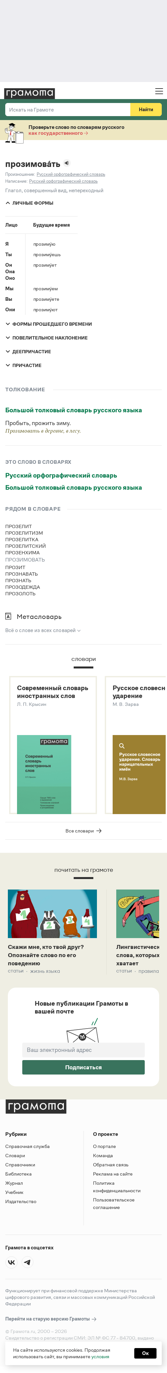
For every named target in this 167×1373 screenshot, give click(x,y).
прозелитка (21, 539)
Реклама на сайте (113, 1177)
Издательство (20, 1204)
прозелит (18, 526)
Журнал (14, 1186)
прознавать (21, 574)
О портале (104, 1149)
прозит (15, 567)
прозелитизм (24, 533)
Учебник (14, 1195)
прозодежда (22, 587)
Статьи (16, 974)
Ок (145, 1353)
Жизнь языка (45, 974)
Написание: (16, 181)
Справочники (20, 1168)
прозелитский (25, 546)
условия (100, 1356)
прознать (18, 580)
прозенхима (22, 552)
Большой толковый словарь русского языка (73, 410)
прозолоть (20, 593)
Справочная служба (27, 1149)
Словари (15, 1158)
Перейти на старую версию (51, 1322)
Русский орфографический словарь (61, 475)
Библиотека (18, 1177)
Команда (103, 1158)
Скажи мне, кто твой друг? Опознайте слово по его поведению (49, 957)
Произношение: (20, 174)
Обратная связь (110, 1168)
